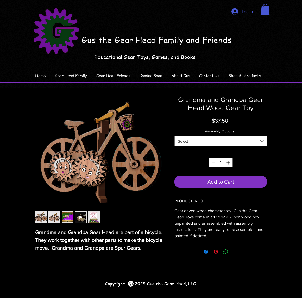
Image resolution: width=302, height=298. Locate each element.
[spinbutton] (220, 162)
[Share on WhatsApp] (226, 251)
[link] (265, 9)
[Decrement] (213, 162)
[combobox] (220, 141)
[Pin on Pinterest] (216, 251)
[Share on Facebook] (206, 251)
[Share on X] (235, 251)
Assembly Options (221, 131)
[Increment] (228, 162)
